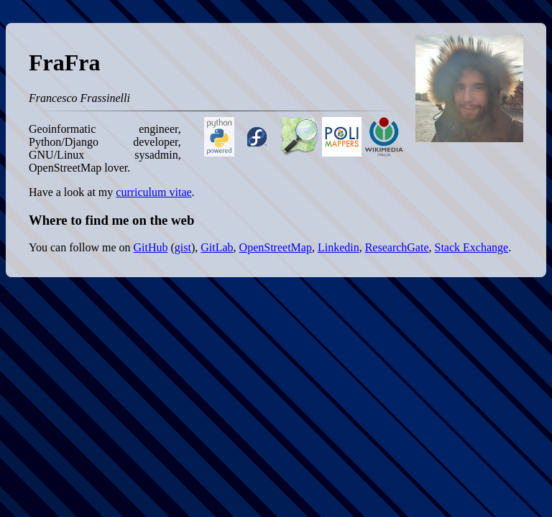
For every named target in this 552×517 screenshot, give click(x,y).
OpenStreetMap (275, 247)
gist (183, 247)
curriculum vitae (153, 192)
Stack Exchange (472, 247)
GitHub (150, 247)
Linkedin (338, 247)
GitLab (217, 247)
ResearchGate (397, 247)
